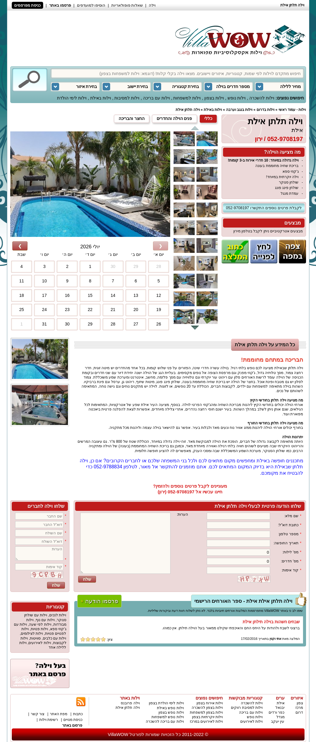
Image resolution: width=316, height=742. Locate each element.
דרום (299, 712)
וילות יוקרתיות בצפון (207, 717)
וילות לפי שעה (40, 624)
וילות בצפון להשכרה (207, 708)
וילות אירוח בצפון (209, 703)
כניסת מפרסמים (27, 5)
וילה (152, 5)
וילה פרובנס (130, 703)
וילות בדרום (265, 110)
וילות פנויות (39, 629)
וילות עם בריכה (156, 98)
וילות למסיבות (126, 98)
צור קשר (37, 714)
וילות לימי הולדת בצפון (166, 703)
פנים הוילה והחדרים (174, 118)
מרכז (299, 708)
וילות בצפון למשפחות (206, 712)
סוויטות (35, 638)
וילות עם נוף (45, 620)
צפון (300, 703)
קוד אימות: (291, 570)
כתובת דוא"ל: (290, 525)
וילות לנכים (57, 615)
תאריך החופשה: (287, 543)
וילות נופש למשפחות (168, 717)
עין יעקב (277, 721)
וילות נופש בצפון (171, 712)
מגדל (280, 717)
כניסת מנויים (72, 720)
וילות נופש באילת (170, 708)
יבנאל (280, 708)
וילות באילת (100, 98)
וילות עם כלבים (54, 638)
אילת (297, 130)
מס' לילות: (292, 552)
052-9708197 (285, 139)
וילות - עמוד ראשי (292, 110)
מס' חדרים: (291, 561)
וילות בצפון (214, 98)
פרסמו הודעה (99, 601)
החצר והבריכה (132, 118)
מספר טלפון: (289, 534)
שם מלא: (292, 516)
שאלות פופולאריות (127, 5)
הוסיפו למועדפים (91, 5)
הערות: (182, 514)
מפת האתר (58, 714)
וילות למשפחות (187, 98)
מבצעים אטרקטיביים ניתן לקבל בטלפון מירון (268, 231)
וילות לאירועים (39, 643)
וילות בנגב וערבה (239, 110)
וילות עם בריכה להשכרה (165, 721)
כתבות (78, 714)
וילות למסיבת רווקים (247, 708)
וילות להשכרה (261, 98)
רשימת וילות (48, 720)
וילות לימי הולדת (72, 98)
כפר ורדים (276, 712)
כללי (208, 118)
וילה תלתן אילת (188, 110)
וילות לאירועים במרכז (206, 721)
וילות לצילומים (32, 633)
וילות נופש (237, 98)
